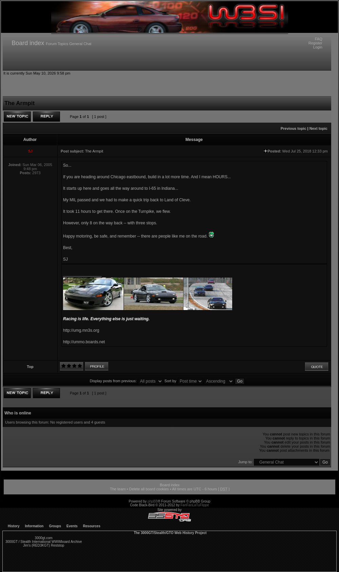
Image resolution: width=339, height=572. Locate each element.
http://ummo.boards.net (84, 342)
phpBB (152, 501)
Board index (28, 43)
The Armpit (94, 151)
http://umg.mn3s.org (81, 330)
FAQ (318, 39)
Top (30, 367)
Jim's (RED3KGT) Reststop (43, 545)
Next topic (318, 128)
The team (117, 489)
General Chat (80, 44)
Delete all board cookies (149, 489)
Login (317, 47)
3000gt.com (44, 538)
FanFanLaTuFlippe (195, 505)
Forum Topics (57, 44)
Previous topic (293, 128)
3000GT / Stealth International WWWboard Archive (43, 542)
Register (315, 43)
